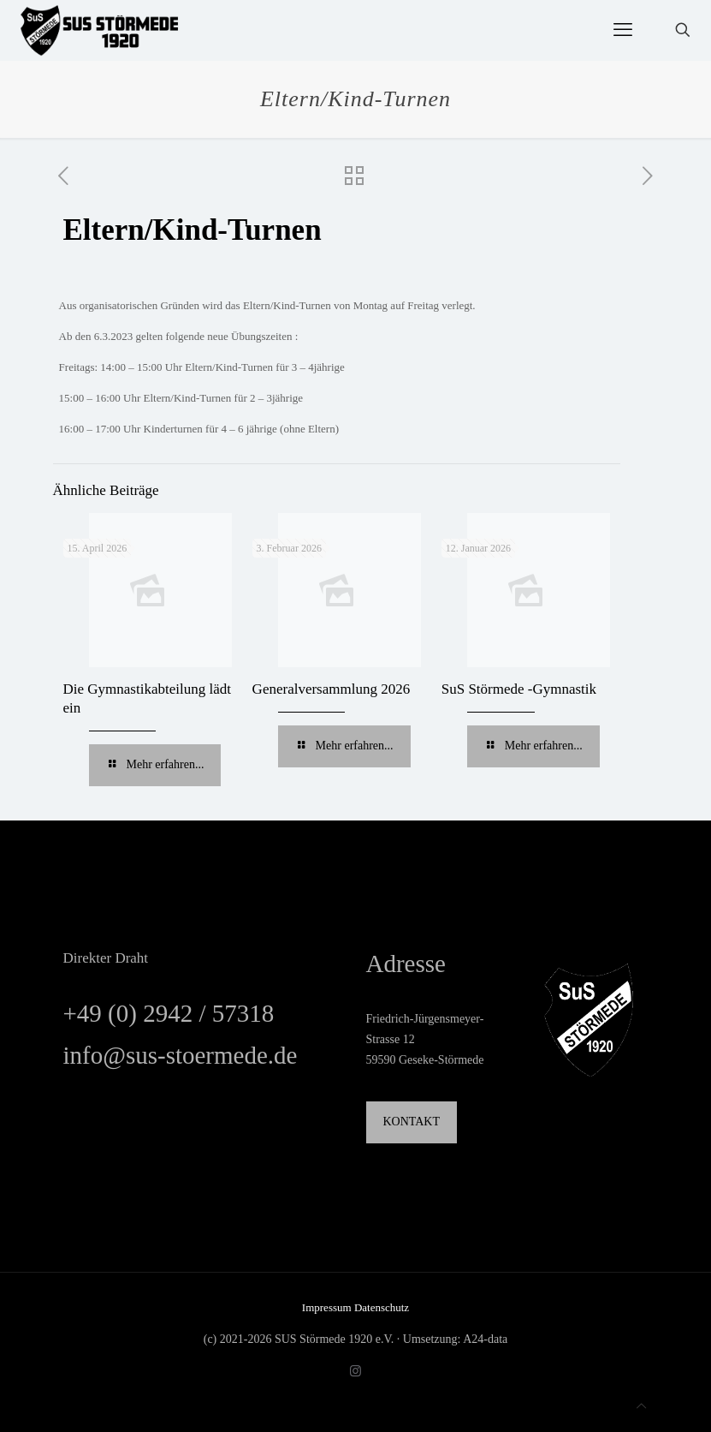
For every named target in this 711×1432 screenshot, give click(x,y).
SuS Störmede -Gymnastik (518, 689)
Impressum (328, 1307)
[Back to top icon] (641, 1406)
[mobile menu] (622, 30)
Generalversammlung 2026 (331, 689)
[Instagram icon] (355, 1371)
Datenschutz (381, 1307)
